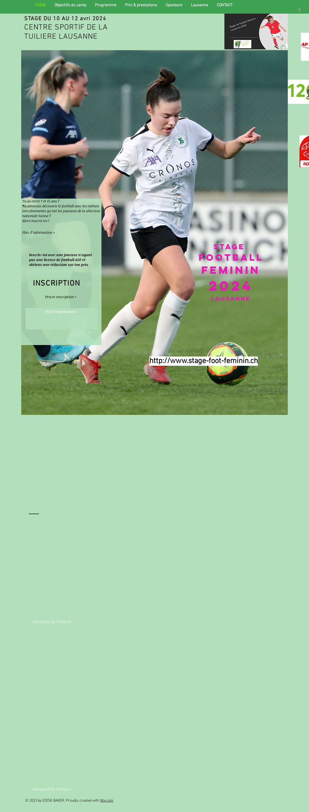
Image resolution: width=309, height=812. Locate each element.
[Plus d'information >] (38, 232)
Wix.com (106, 800)
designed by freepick (52, 622)
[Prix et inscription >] (63, 296)
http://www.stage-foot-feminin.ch (203, 361)
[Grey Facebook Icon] (299, 10)
